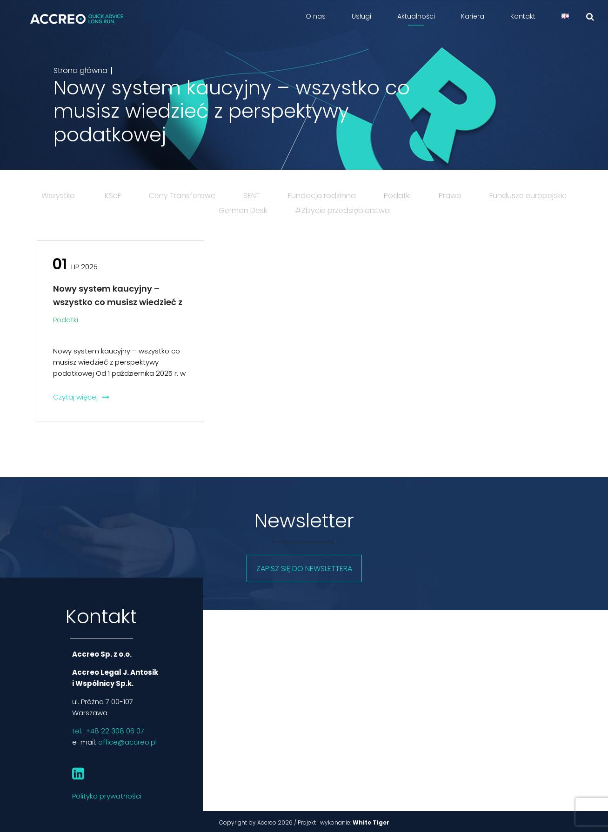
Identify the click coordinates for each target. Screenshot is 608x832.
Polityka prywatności (106, 796)
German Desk (243, 210)
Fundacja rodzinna (322, 195)
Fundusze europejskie (528, 195)
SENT (251, 195)
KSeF (113, 195)
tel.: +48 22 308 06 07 (108, 731)
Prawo (450, 195)
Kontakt (522, 16)
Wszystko (58, 195)
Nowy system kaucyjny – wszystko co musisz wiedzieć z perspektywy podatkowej (117, 302)
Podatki (397, 195)
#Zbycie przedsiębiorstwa (342, 210)
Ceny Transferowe (182, 195)
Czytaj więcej (81, 397)
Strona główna (80, 70)
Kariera (472, 16)
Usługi (361, 16)
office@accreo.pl (127, 742)
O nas (316, 16)
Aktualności (416, 16)
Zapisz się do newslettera (304, 568)
